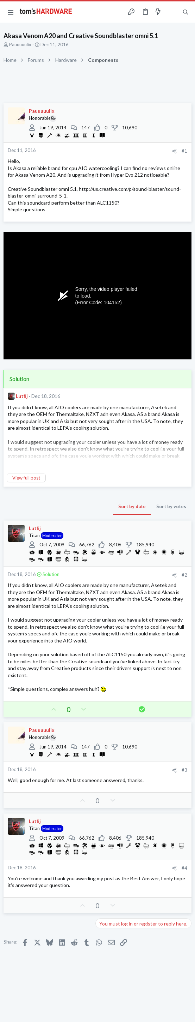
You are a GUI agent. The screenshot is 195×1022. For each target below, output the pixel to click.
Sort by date (132, 506)
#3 (184, 770)
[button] (11, 12)
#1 (184, 151)
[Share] (174, 151)
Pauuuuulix (20, 44)
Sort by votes (171, 506)
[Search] (185, 12)
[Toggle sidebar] (172, 12)
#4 (184, 868)
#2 (184, 575)
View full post (26, 478)
